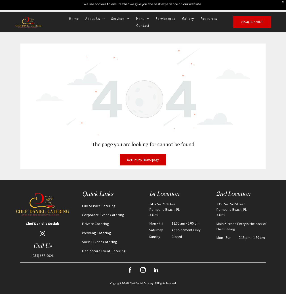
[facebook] (130, 259)
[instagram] (42, 222)
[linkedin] (156, 259)
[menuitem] (73, 7)
